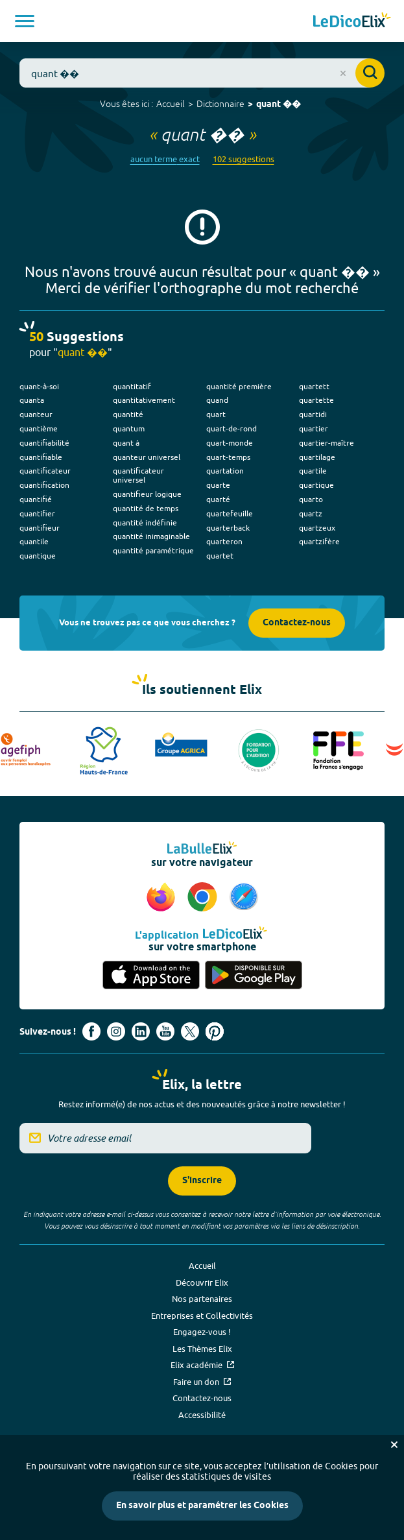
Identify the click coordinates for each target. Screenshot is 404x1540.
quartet (219, 555)
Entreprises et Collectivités (202, 1315)
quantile (34, 541)
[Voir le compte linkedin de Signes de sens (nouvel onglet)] (141, 1031)
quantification (44, 485)
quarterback (228, 528)
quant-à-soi (39, 386)
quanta (31, 400)
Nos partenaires (202, 1298)
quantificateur (45, 470)
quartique (316, 485)
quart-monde (229, 443)
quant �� (278, 105)
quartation (225, 470)
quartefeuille (229, 513)
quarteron (224, 541)
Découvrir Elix (202, 1282)
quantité (128, 414)
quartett (314, 386)
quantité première (239, 386)
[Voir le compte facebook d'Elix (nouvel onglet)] (91, 1031)
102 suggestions (243, 159)
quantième (38, 428)
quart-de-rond (231, 428)
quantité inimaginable (151, 536)
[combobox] (202, 73)
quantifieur (39, 528)
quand (217, 400)
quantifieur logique (147, 494)
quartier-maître (326, 443)
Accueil (170, 104)
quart (216, 414)
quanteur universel (146, 457)
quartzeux (317, 528)
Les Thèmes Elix (202, 1348)
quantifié (35, 499)
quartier (313, 428)
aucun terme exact (165, 159)
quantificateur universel (138, 475)
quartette (316, 400)
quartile (313, 470)
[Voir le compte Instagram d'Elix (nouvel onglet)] (116, 1031)
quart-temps (228, 457)
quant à (126, 443)
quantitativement (144, 400)
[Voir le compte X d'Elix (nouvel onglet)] (190, 1031)
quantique (37, 555)
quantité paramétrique (153, 550)
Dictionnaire (220, 104)
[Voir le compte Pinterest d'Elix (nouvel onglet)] (215, 1031)
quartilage (317, 457)
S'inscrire (202, 1181)
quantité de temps (145, 508)
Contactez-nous (297, 623)
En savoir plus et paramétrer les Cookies (202, 1506)
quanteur (36, 414)
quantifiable (40, 457)
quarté (218, 499)
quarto (311, 499)
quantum (129, 428)
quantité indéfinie (145, 522)
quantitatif (132, 386)
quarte (218, 485)
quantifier (37, 513)
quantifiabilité (44, 443)
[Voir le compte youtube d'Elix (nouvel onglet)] (165, 1031)
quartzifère (319, 541)
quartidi (313, 414)
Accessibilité (202, 1415)
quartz (310, 513)
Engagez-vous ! (202, 1332)
